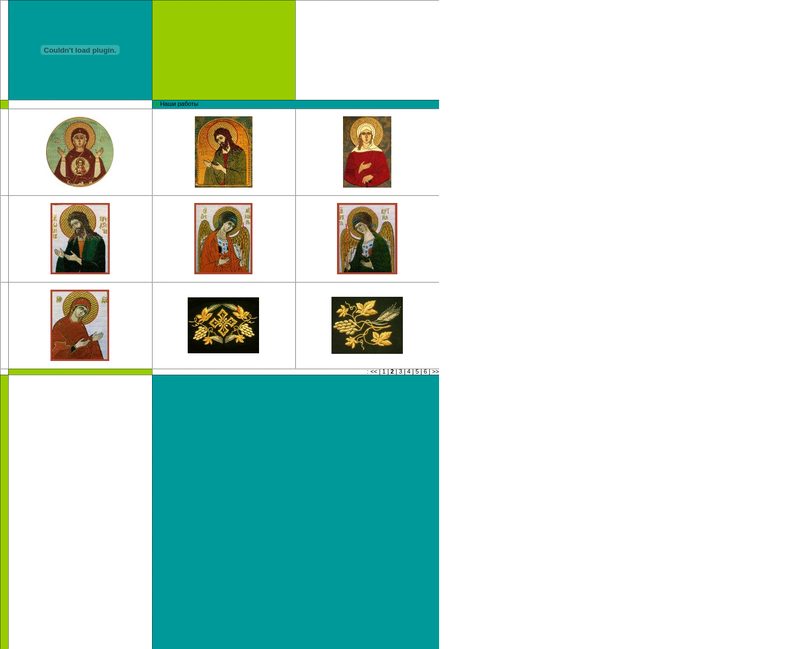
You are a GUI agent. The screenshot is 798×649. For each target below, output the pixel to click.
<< (374, 371)
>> (435, 371)
